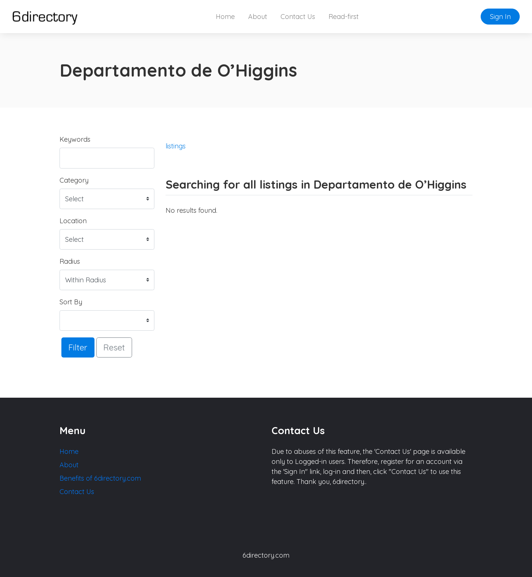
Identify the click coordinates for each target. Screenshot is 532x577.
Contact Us (298, 16)
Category (74, 180)
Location (73, 221)
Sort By (71, 302)
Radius (70, 261)
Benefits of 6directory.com (100, 478)
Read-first (344, 16)
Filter (77, 347)
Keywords (75, 139)
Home (225, 16)
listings (176, 146)
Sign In (500, 16)
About (257, 16)
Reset (114, 347)
